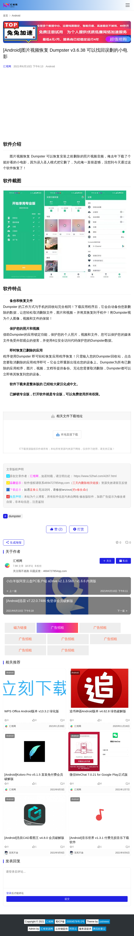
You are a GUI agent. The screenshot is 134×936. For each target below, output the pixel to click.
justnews (104, 921)
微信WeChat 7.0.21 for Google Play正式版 (99, 774)
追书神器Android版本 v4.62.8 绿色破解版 (98, 711)
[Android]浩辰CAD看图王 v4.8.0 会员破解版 (34, 837)
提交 (67, 899)
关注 (107, 560)
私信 (123, 560)
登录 (8, 893)
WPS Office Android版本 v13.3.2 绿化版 (31, 711)
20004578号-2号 (75, 921)
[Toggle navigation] (127, 5)
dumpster (15, 516)
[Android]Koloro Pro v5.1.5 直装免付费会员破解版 (33, 777)
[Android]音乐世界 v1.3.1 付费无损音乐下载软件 (99, 840)
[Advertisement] (67, 101)
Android (50, 66)
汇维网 (7, 66)
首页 (5, 15)
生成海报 (13, 542)
